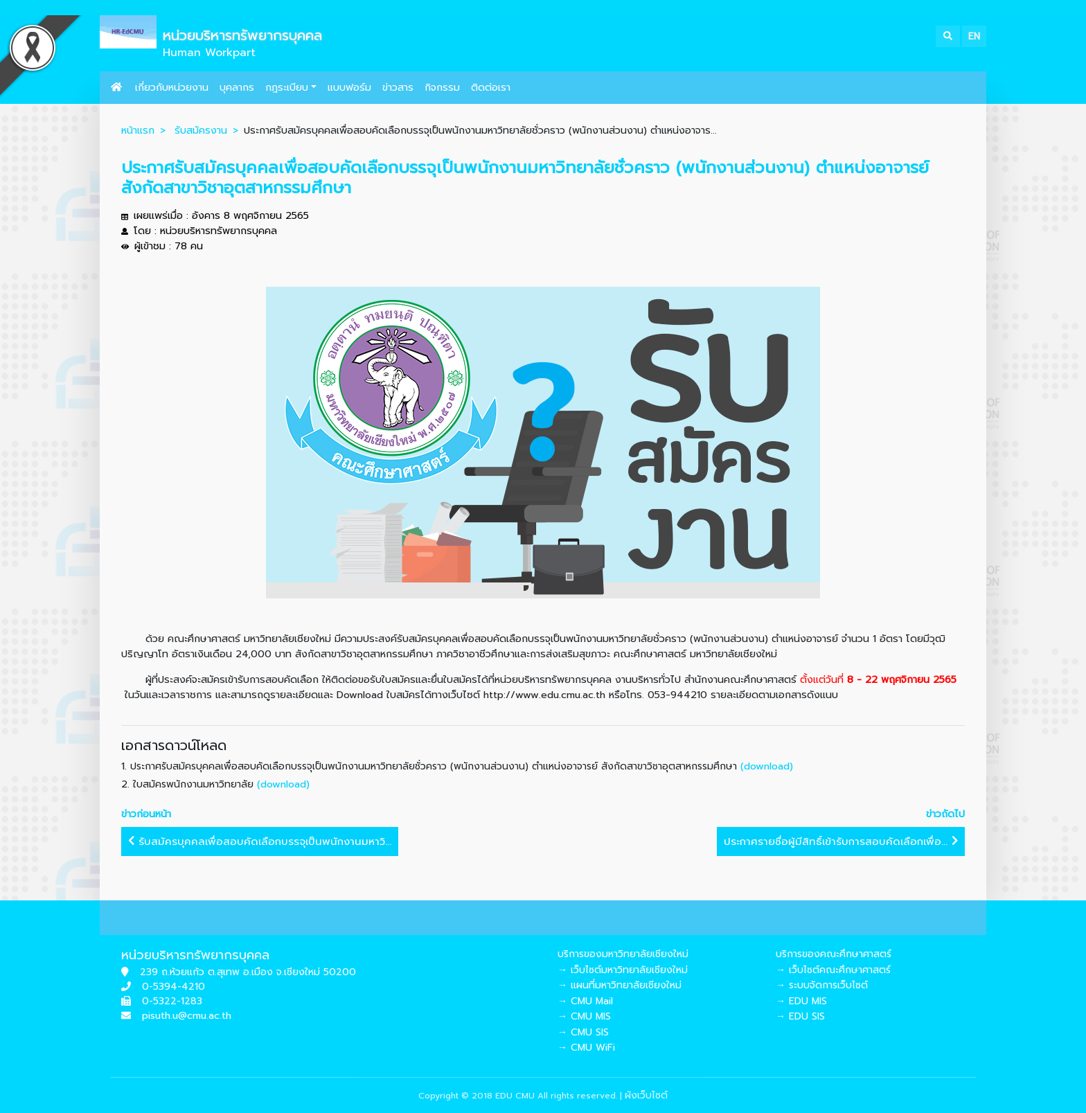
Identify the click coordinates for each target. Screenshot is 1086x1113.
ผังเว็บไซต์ (646, 1095)
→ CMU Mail (585, 1001)
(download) (766, 766)
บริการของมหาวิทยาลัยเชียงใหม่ (623, 954)
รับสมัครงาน (201, 130)
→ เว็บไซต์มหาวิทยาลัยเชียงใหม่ (623, 970)
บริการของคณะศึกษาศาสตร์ (833, 954)
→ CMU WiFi (586, 1047)
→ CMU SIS (583, 1032)
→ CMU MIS (584, 1016)
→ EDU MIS (801, 1001)
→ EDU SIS (800, 1016)
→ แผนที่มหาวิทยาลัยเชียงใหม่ (620, 985)
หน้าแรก (137, 130)
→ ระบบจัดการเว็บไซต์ (822, 985)
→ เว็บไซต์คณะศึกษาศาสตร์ (833, 970)
